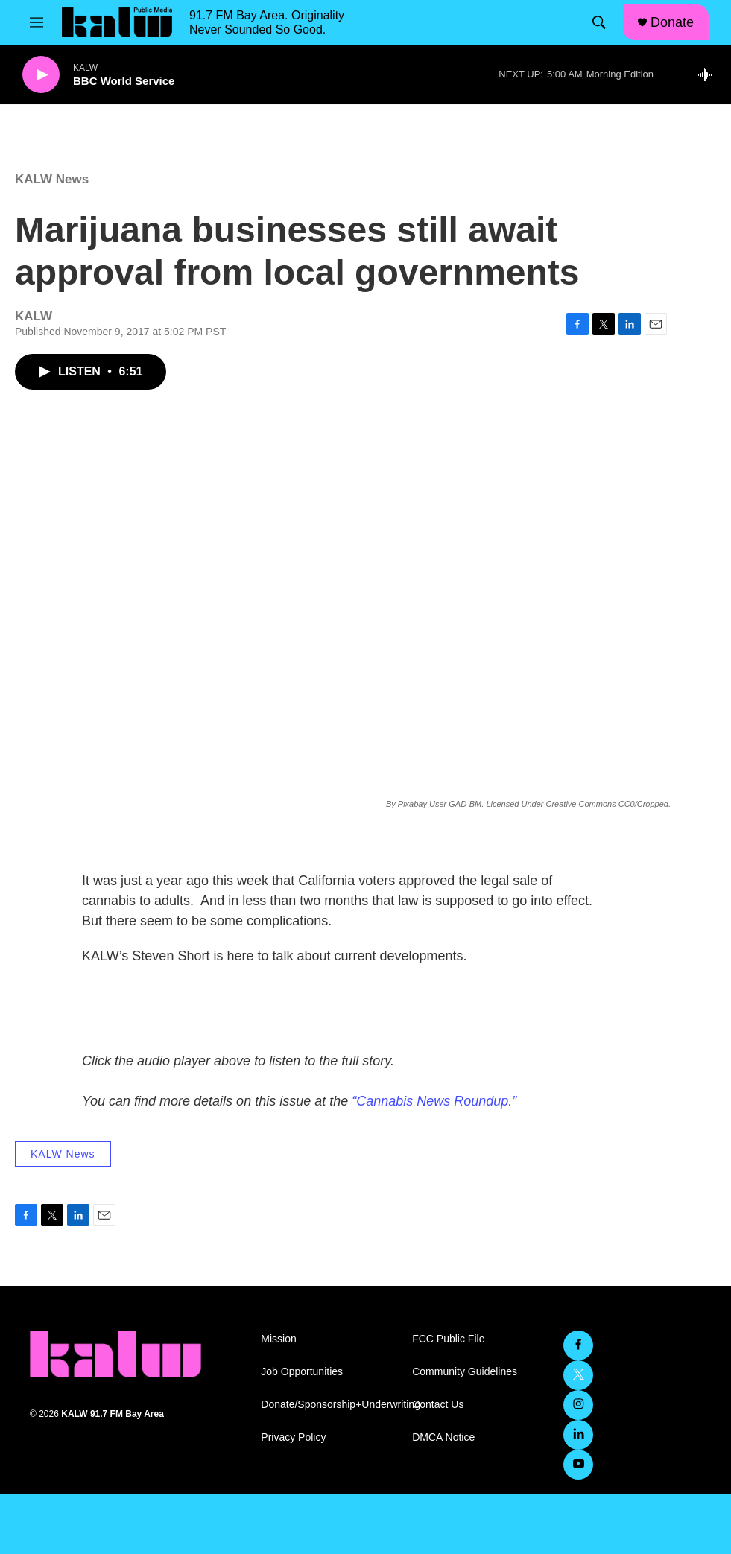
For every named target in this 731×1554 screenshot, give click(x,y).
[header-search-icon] (599, 22)
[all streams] (709, 74)
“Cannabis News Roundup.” (434, 1101)
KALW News (52, 179)
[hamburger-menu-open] (36, 22)
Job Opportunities (302, 1371)
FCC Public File (448, 1339)
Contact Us (437, 1404)
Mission (278, 1339)
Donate (672, 22)
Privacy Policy (293, 1437)
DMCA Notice (443, 1437)
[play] (41, 74)
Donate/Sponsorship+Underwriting (330, 1404)
